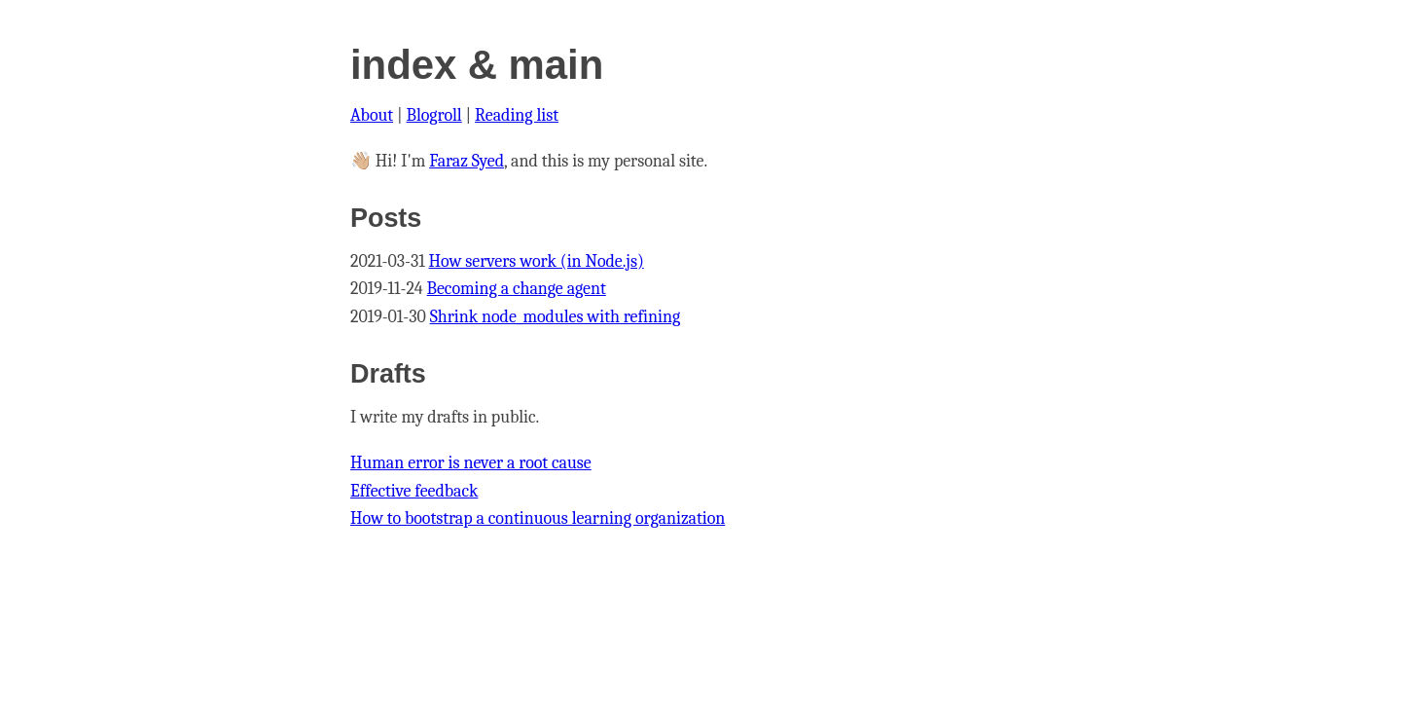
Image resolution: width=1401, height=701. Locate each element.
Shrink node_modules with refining (555, 317)
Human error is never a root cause (471, 463)
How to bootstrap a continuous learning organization (537, 518)
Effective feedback (414, 491)
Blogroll (434, 115)
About (371, 115)
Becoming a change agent (516, 288)
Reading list (516, 115)
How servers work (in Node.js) (536, 261)
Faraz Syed (466, 161)
